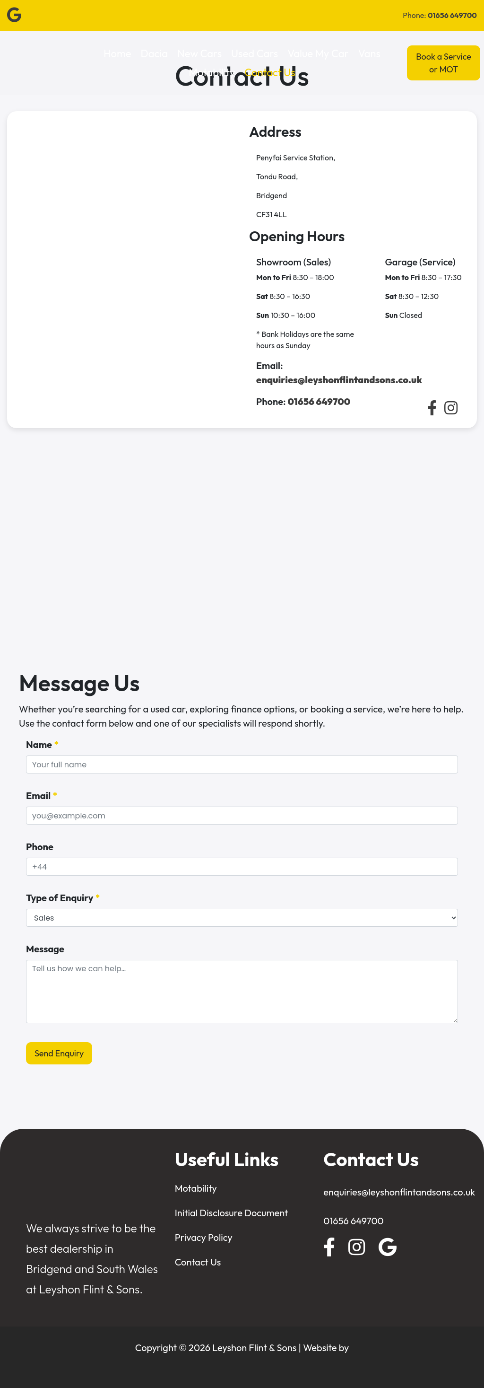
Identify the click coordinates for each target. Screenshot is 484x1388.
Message (45, 949)
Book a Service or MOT (443, 63)
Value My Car (318, 53)
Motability (212, 72)
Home (117, 53)
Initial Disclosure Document (231, 1213)
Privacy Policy (204, 1237)
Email (42, 795)
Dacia (154, 53)
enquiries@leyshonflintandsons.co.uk (399, 1192)
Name (42, 744)
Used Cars (254, 53)
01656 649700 (353, 1221)
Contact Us (269, 72)
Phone (39, 846)
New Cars (199, 53)
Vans (369, 53)
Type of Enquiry (63, 898)
